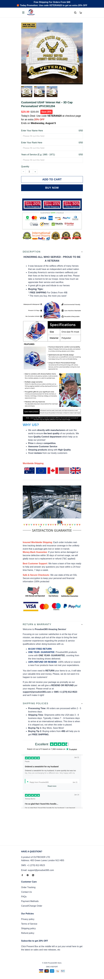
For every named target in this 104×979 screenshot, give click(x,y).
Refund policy (27, 933)
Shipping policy (28, 928)
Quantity (25, 166)
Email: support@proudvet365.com (37, 870)
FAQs (24, 896)
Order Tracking (28, 887)
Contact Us (26, 892)
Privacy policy (27, 919)
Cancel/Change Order (31, 906)
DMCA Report (52, 967)
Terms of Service (29, 924)
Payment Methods (30, 901)
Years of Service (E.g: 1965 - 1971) (38, 154)
